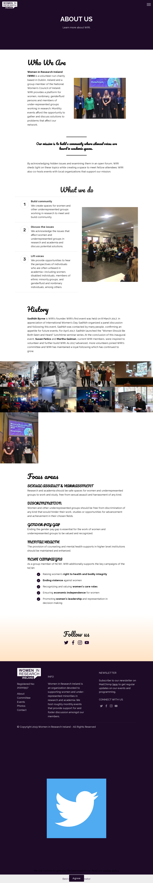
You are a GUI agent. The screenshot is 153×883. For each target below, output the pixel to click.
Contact (21, 709)
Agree (77, 878)
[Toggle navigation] (149, 4)
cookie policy (111, 870)
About (20, 693)
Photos (21, 705)
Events (21, 701)
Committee (24, 697)
